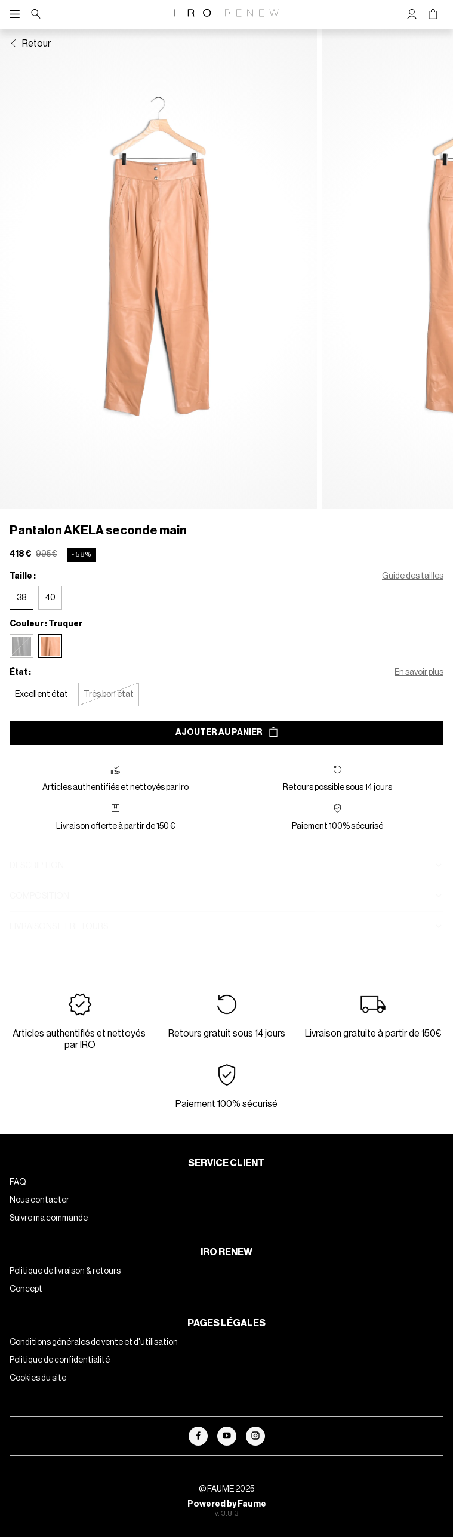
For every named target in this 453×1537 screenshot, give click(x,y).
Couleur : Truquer (46, 638)
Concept (26, 1303)
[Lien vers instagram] (255, 1450)
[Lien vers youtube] (226, 1450)
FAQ (18, 1196)
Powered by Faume (226, 1518)
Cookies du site (38, 1392)
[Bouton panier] (433, 14)
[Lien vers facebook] (198, 1450)
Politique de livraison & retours (65, 1285)
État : (20, 687)
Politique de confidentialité (60, 1374)
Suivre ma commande (49, 1232)
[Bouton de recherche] (36, 14)
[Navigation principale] (18, 14)
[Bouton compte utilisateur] (412, 14)
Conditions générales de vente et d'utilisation (94, 1356)
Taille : (23, 590)
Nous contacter (39, 1214)
